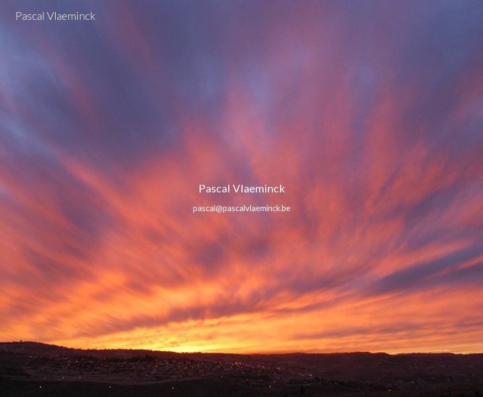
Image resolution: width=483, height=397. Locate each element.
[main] (241, 198)
